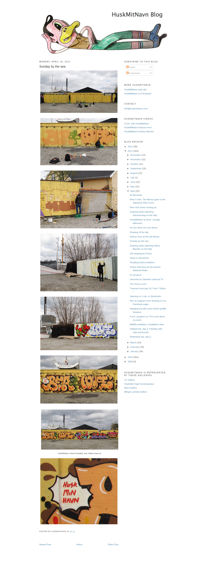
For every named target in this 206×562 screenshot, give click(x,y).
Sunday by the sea (52, 66)
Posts (130, 67)
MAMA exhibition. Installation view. (147, 324)
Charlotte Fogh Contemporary (139, 384)
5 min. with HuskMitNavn (136, 123)
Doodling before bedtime (142, 262)
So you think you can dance (144, 227)
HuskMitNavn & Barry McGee (139, 131)
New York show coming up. (143, 207)
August (134, 173)
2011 (130, 151)
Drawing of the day (139, 232)
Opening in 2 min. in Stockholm (145, 296)
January (134, 351)
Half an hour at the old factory (144, 236)
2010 (130, 357)
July (132, 177)
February (135, 347)
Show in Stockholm (139, 258)
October (134, 164)
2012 (130, 146)
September (136, 168)
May (132, 186)
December (135, 155)
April (133, 191)
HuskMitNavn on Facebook (137, 93)
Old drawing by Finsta (141, 253)
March (133, 342)
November (135, 159)
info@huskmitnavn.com (136, 108)
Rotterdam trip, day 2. (140, 336)
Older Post (113, 544)
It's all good (135, 275)
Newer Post (45, 544)
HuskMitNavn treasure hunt (138, 127)
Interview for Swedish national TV (146, 279)
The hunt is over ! (138, 284)
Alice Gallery (130, 387)
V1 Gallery (129, 380)
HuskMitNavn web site (135, 89)
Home (79, 544)
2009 (130, 361)
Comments (133, 73)
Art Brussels (136, 195)
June (133, 182)
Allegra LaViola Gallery (135, 391)
